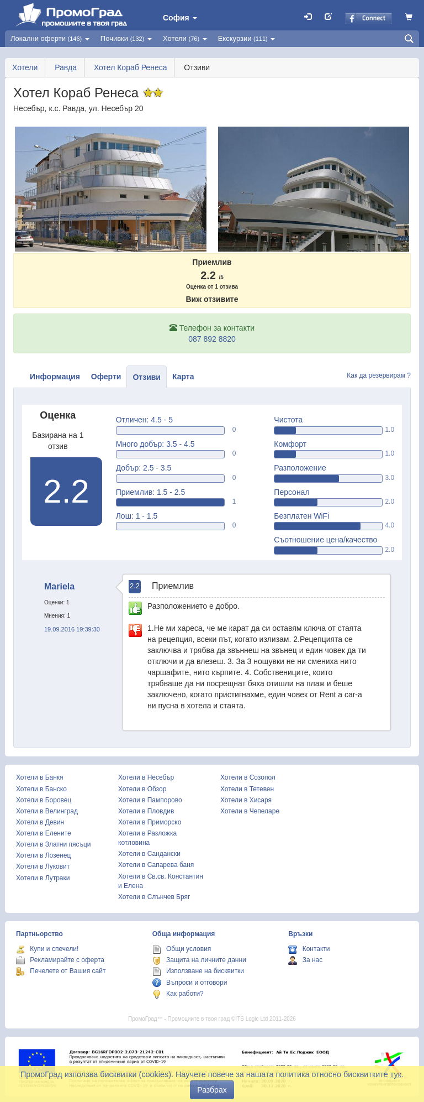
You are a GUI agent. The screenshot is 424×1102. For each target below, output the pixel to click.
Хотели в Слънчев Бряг (154, 897)
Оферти (106, 376)
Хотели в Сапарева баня (156, 865)
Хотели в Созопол (247, 777)
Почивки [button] (126, 38)
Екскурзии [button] (246, 38)
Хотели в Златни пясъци (53, 844)
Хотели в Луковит (43, 866)
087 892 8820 (212, 339)
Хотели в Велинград (47, 811)
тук (395, 1074)
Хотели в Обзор (142, 789)
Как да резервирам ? (379, 375)
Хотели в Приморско (149, 822)
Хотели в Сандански (149, 854)
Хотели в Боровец (43, 800)
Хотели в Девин (40, 822)
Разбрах (211, 1089)
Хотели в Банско (41, 789)
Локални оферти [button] (49, 38)
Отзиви (146, 377)
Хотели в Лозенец (43, 855)
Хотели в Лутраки (43, 878)
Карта (183, 376)
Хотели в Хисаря (246, 800)
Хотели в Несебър (146, 777)
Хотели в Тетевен (247, 789)
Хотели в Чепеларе (249, 811)
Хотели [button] (185, 38)
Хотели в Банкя (39, 777)
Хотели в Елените (43, 833)
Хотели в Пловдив (146, 811)
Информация (55, 376)
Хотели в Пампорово (150, 800)
